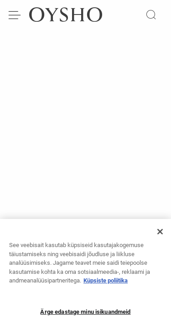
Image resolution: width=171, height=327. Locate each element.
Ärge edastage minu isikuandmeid (85, 314)
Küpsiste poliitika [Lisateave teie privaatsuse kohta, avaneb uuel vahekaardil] (105, 283)
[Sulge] (160, 234)
